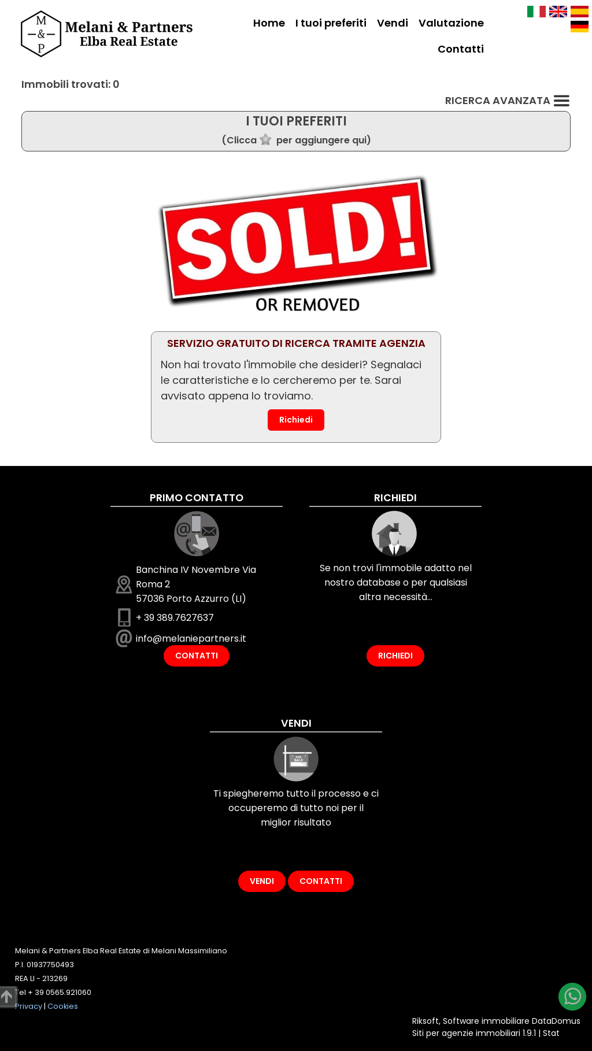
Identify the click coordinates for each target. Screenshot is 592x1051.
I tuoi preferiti (331, 23)
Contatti (461, 49)
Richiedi (296, 419)
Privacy (28, 1006)
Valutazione (451, 23)
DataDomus (556, 1021)
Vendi (392, 23)
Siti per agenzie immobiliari (466, 1033)
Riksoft (425, 1021)
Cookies (62, 1006)
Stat (551, 1033)
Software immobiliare (486, 1021)
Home (269, 23)
